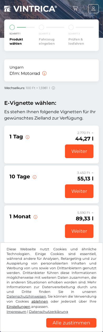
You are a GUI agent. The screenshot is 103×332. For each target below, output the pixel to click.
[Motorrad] (43, 73)
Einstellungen (18, 307)
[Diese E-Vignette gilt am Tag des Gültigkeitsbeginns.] (27, 136)
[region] (51, 328)
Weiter (79, 151)
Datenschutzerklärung (48, 312)
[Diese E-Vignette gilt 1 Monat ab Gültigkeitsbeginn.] (34, 216)
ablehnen (39, 301)
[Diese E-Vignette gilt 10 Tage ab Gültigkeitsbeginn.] (34, 176)
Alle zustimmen (71, 323)
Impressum (16, 312)
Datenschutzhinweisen (26, 296)
